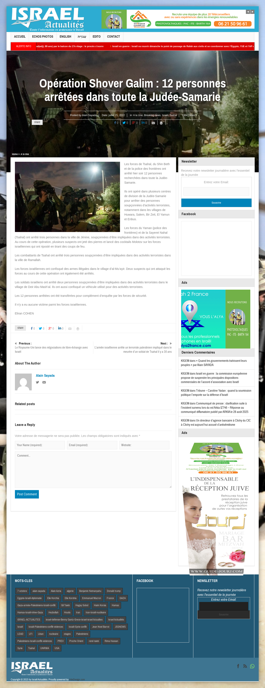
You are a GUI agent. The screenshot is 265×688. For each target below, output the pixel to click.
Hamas (115, 605)
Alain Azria (56, 591)
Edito (97, 38)
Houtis (67, 612)
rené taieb (94, 641)
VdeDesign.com (77, 679)
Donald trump (114, 591)
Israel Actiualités (116, 619)
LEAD (20, 634)
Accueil (20, 38)
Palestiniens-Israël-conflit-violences (34, 641)
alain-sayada (39, 591)
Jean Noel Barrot (100, 626)
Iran (78, 612)
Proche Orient (76, 641)
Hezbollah (53, 612)
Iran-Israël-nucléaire (96, 612)
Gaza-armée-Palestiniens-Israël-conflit (36, 605)
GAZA (123, 598)
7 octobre (22, 591)
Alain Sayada (89, 115)
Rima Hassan (111, 641)
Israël (165, 115)
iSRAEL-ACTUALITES (28, 619)
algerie (70, 591)
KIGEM (185, 361)
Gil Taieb (65, 605)
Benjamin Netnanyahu (90, 591)
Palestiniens (82, 634)
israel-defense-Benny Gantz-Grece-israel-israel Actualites (74, 619)
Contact (113, 38)
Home (15, 154)
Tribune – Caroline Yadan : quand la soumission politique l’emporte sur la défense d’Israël (216, 393)
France (110, 598)
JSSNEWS (120, 626)
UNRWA (44, 648)
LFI (30, 634)
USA (57, 648)
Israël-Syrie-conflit (78, 626)
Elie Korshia (70, 598)
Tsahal (173, 115)
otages (67, 634)
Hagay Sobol (81, 605)
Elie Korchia (53, 598)
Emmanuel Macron (91, 598)
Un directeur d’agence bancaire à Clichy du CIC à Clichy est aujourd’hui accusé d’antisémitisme (216, 423)
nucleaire (53, 634)
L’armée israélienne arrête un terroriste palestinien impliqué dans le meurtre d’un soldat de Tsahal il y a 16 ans (132, 347)
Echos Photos (42, 38)
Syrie (19, 648)
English (65, 38)
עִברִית (82, 38)
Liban (41, 634)
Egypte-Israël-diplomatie (29, 598)
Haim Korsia (100, 605)
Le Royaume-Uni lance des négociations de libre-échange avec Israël (54, 347)
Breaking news (152, 115)
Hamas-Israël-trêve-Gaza (30, 612)
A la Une (138, 115)
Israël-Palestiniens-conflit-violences (46, 626)
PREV (61, 641)
